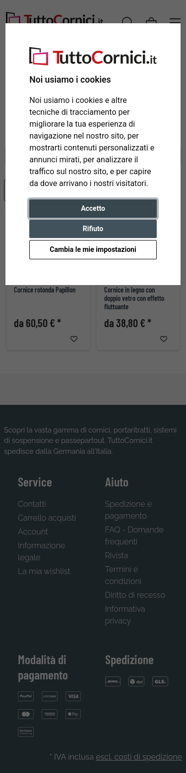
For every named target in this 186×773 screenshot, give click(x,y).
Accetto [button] (93, 208)
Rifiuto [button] (93, 229)
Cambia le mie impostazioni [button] (93, 249)
